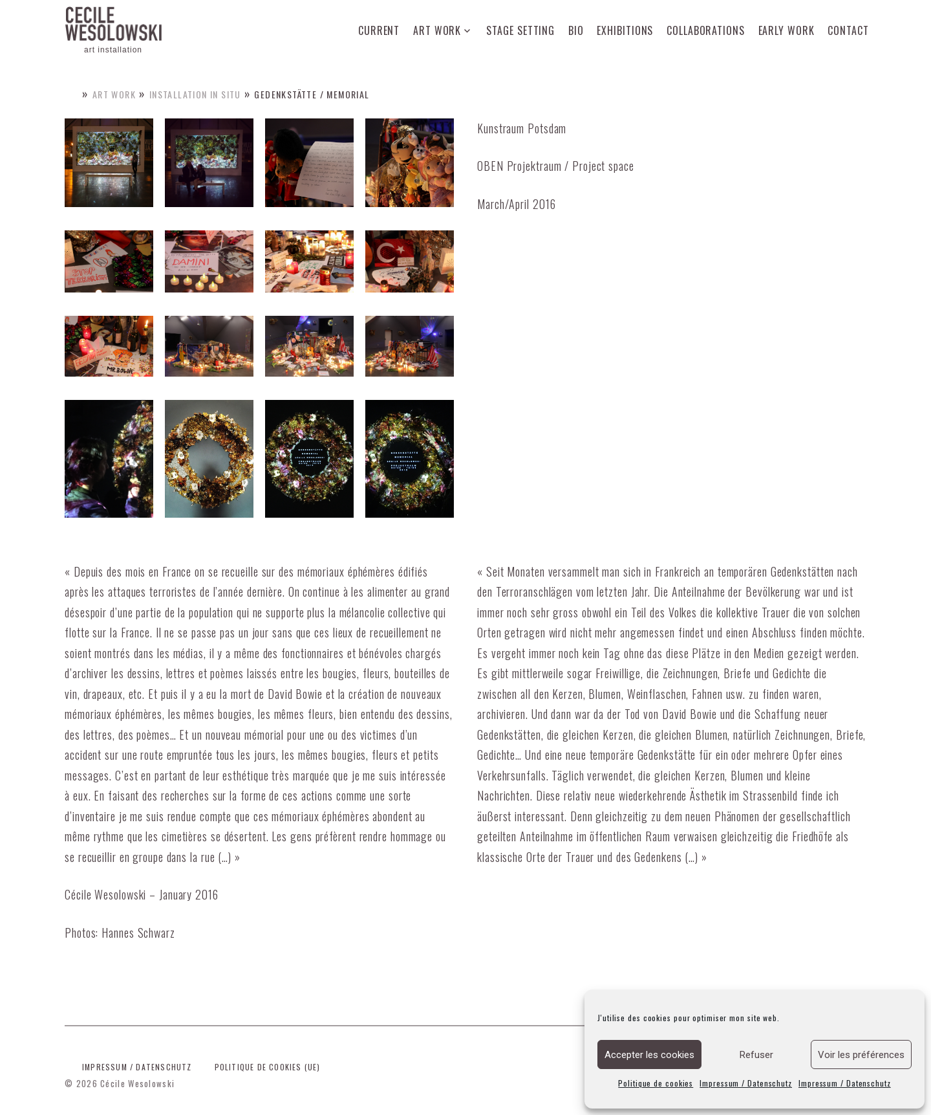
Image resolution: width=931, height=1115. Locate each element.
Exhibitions (625, 30)
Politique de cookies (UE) (268, 1066)
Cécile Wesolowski (137, 1083)
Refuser (756, 1055)
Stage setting (520, 30)
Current (379, 30)
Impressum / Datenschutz (746, 1082)
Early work (786, 30)
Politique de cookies (655, 1082)
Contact (848, 30)
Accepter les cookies (649, 1055)
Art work (437, 30)
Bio (576, 30)
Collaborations (706, 30)
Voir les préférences (861, 1055)
